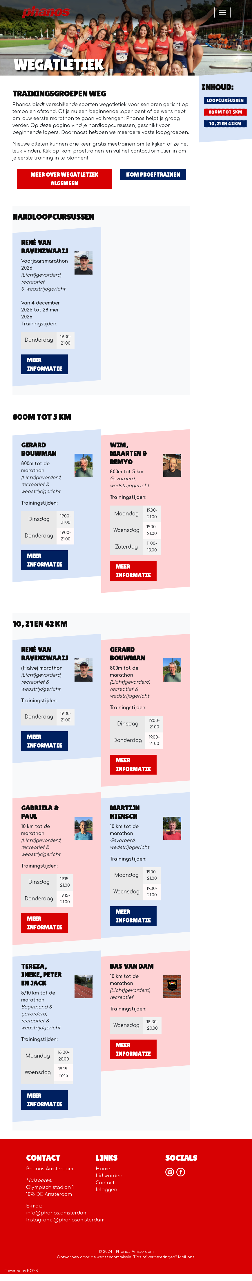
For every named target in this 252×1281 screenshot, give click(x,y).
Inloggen (106, 1189)
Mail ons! (186, 1257)
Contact (105, 1182)
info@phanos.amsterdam (57, 1213)
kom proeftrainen (153, 174)
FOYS (32, 1271)
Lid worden (109, 1175)
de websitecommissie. (111, 1257)
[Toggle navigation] (222, 12)
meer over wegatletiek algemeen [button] (64, 179)
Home (103, 1168)
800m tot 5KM (225, 112)
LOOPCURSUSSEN (225, 100)
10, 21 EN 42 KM (225, 123)
